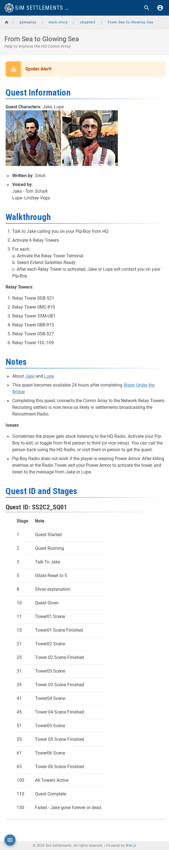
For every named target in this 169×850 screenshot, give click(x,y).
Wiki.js (131, 845)
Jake (29, 376)
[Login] (160, 7)
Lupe (49, 376)
